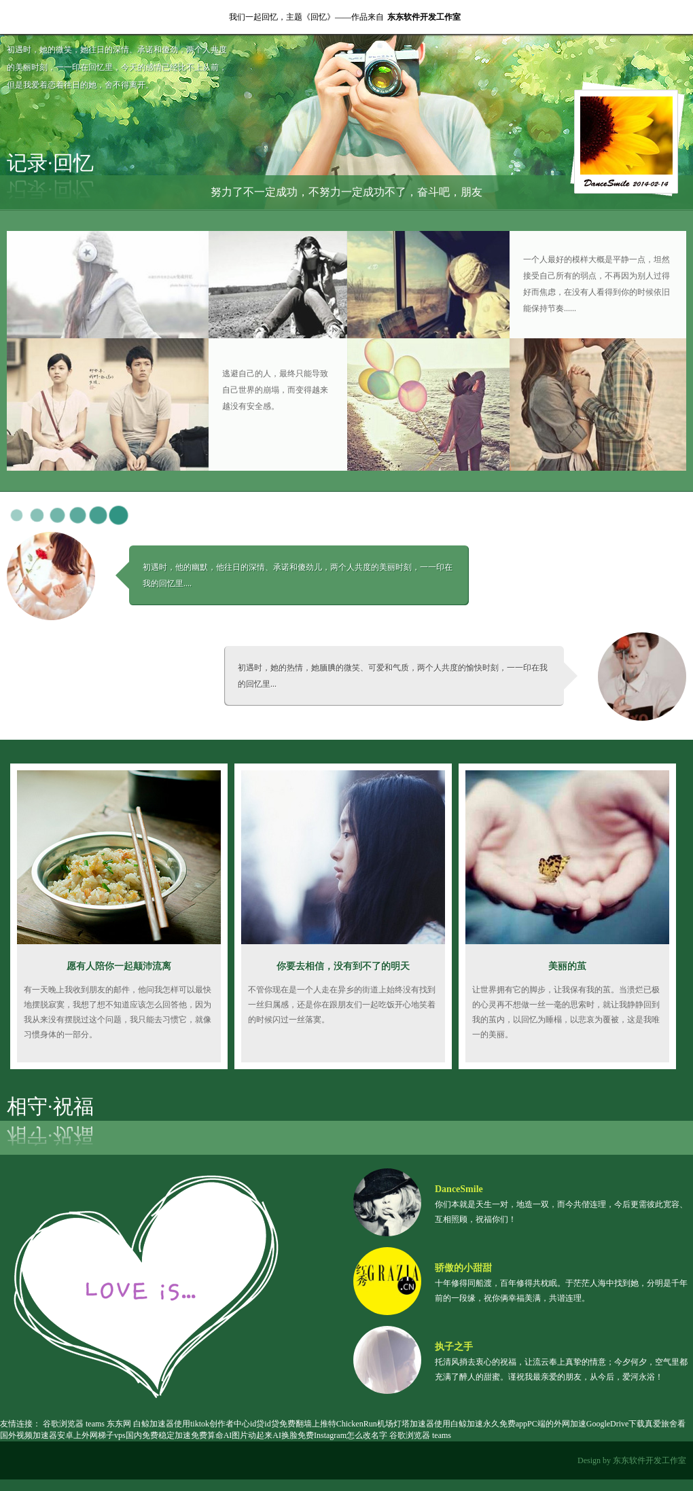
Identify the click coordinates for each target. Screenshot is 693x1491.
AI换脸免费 (293, 1435)
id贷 (257, 1424)
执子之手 (454, 1347)
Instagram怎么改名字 (350, 1435)
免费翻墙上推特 (307, 1424)
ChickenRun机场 (364, 1424)
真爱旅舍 (661, 1424)
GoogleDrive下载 (615, 1424)
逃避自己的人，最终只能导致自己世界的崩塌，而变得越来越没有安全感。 (275, 390)
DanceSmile (459, 1189)
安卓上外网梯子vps (91, 1435)
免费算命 (207, 1435)
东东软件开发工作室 (424, 17)
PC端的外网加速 (556, 1424)
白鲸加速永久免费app (488, 1424)
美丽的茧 (567, 966)
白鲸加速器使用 (161, 1424)
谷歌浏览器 (63, 1424)
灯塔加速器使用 (421, 1424)
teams (95, 1424)
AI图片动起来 (248, 1435)
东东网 (119, 1424)
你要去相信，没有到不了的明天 (343, 966)
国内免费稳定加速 (158, 1435)
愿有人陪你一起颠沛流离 (119, 966)
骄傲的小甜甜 (463, 1268)
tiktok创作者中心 (220, 1424)
